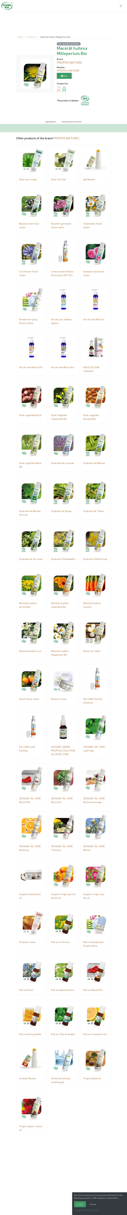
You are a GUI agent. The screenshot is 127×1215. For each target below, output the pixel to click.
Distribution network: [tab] (72, 121)
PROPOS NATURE (65, 138)
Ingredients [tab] (50, 121)
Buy (64, 75)
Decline (93, 1204)
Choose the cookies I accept (86, 1210)
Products (31, 36)
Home (20, 36)
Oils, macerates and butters (68, 44)
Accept (80, 1204)
